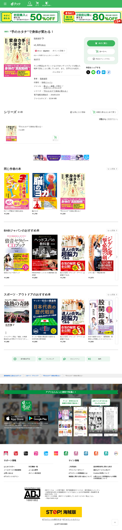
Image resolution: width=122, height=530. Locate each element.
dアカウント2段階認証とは (78, 473)
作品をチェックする (103, 59)
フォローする (43, 38)
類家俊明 (37, 38)
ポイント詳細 (58, 51)
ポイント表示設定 (35, 473)
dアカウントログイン (11, 476)
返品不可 (37, 59)
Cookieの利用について (101, 473)
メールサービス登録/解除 (12, 470)
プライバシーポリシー (76, 470)
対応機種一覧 (33, 467)
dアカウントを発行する (51, 519)
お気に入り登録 (79, 112)
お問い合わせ (8, 473)
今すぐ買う (102, 43)
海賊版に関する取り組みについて (80, 476)
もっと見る (111, 169)
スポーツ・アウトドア (53, 88)
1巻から (102, 119)
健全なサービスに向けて (101, 470)
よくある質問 (33, 470)
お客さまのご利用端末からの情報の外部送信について (104, 477)
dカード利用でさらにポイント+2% (46, 55)
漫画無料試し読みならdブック (12, 375)
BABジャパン (47, 82)
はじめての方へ (9, 467)
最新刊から (113, 119)
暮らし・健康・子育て (53, 86)
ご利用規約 (72, 467)
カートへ (102, 51)
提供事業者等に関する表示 (102, 467)
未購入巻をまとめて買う (106, 112)
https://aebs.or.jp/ (52, 498)
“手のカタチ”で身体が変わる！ (30, 127)
